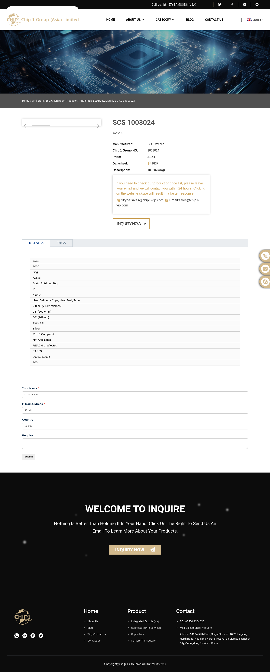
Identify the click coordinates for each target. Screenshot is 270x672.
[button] (97, 126)
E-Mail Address (32, 404)
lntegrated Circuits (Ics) (145, 621)
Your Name (29, 388)
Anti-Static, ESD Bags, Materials (98, 100)
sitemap (161, 664)
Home (110, 19)
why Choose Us (96, 634)
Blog (190, 19)
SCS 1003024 (127, 100)
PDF (155, 163)
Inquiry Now (129, 223)
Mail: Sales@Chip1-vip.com (196, 627)
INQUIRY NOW (129, 550)
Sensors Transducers (143, 640)
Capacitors (137, 634)
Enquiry (27, 435)
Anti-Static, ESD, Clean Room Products (54, 100)
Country (27, 419)
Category (165, 19)
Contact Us (214, 19)
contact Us (93, 640)
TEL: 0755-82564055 (192, 621)
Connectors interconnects (146, 627)
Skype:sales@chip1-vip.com (142, 200)
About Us (135, 19)
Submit (29, 456)
